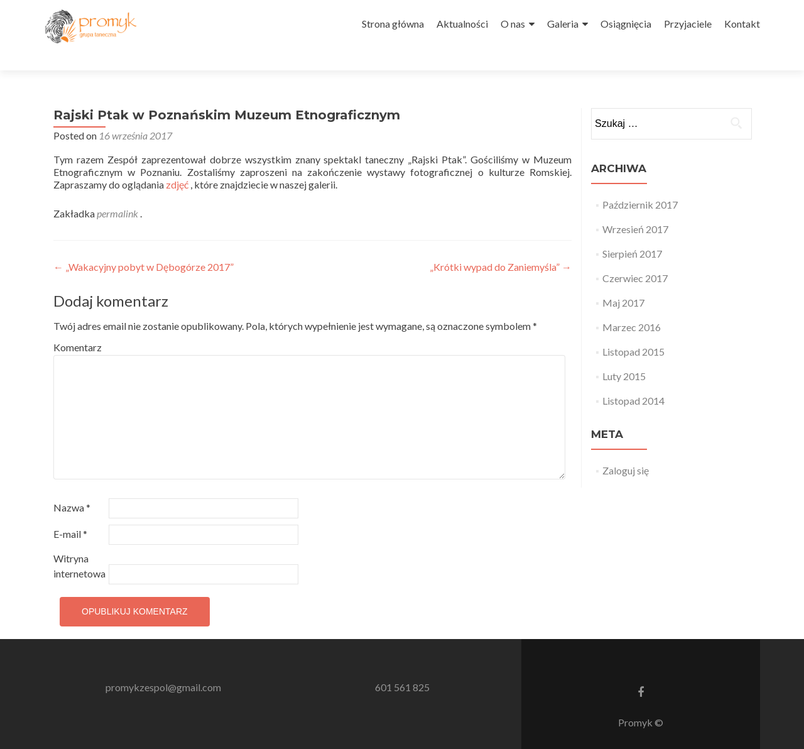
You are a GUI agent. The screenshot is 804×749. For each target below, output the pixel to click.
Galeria (563, 24)
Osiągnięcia (625, 24)
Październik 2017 (640, 182)
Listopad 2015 (633, 329)
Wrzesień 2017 (635, 206)
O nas (513, 24)
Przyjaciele (688, 24)
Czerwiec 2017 (635, 255)
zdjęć (178, 162)
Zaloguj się (625, 448)
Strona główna (393, 24)
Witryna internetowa (79, 543)
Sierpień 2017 (632, 231)
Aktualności (462, 24)
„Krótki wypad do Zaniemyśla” (501, 244)
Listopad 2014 (633, 378)
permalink (118, 191)
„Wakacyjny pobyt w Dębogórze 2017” (143, 244)
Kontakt (742, 24)
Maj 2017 (623, 280)
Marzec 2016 (631, 304)
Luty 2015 (624, 353)
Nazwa (71, 485)
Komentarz (77, 325)
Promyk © (640, 700)
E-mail (70, 511)
